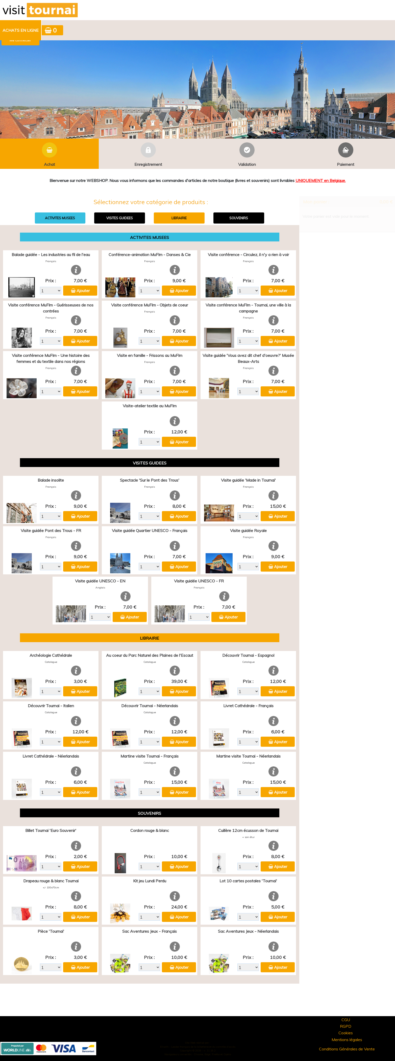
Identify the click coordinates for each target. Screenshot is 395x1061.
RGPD (345, 1026)
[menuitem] (21, 30)
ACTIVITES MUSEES (60, 218)
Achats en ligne (21, 30)
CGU (345, 1019)
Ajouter (83, 290)
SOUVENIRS (238, 218)
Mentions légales (347, 1039)
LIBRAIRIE (179, 218)
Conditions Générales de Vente (347, 1048)
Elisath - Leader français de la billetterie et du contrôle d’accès (197, 1046)
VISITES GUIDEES (119, 218)
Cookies (345, 1032)
